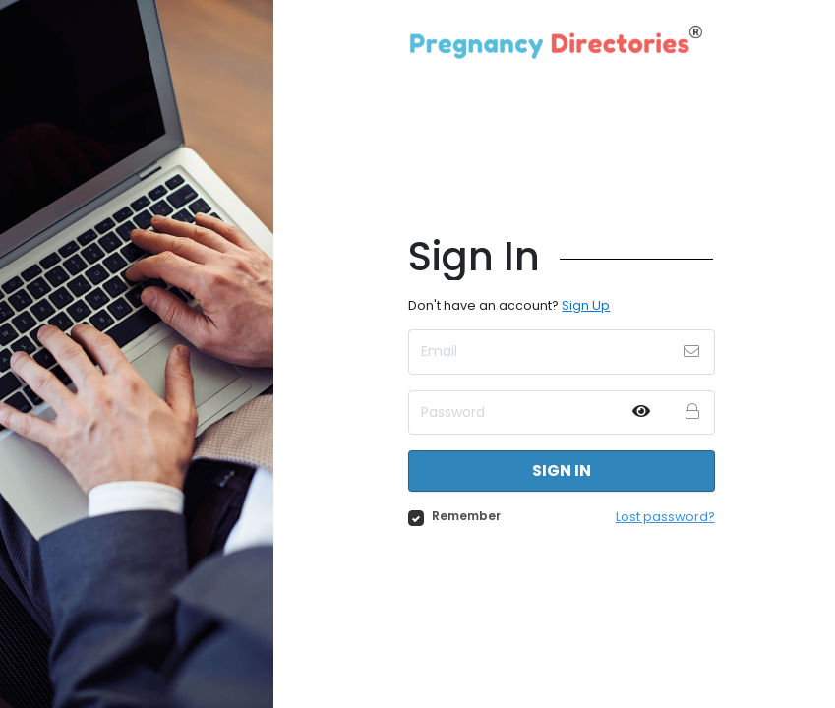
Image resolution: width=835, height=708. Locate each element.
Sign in (561, 470)
